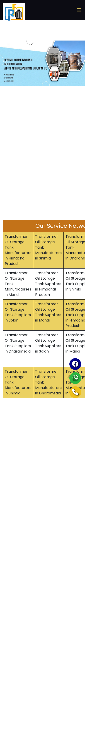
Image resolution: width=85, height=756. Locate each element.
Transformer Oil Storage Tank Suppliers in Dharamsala (18, 343)
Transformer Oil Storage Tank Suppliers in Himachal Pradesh (48, 283)
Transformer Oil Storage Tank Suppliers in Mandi (48, 312)
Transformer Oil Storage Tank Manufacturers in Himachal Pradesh (18, 250)
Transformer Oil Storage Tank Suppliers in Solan (18, 312)
